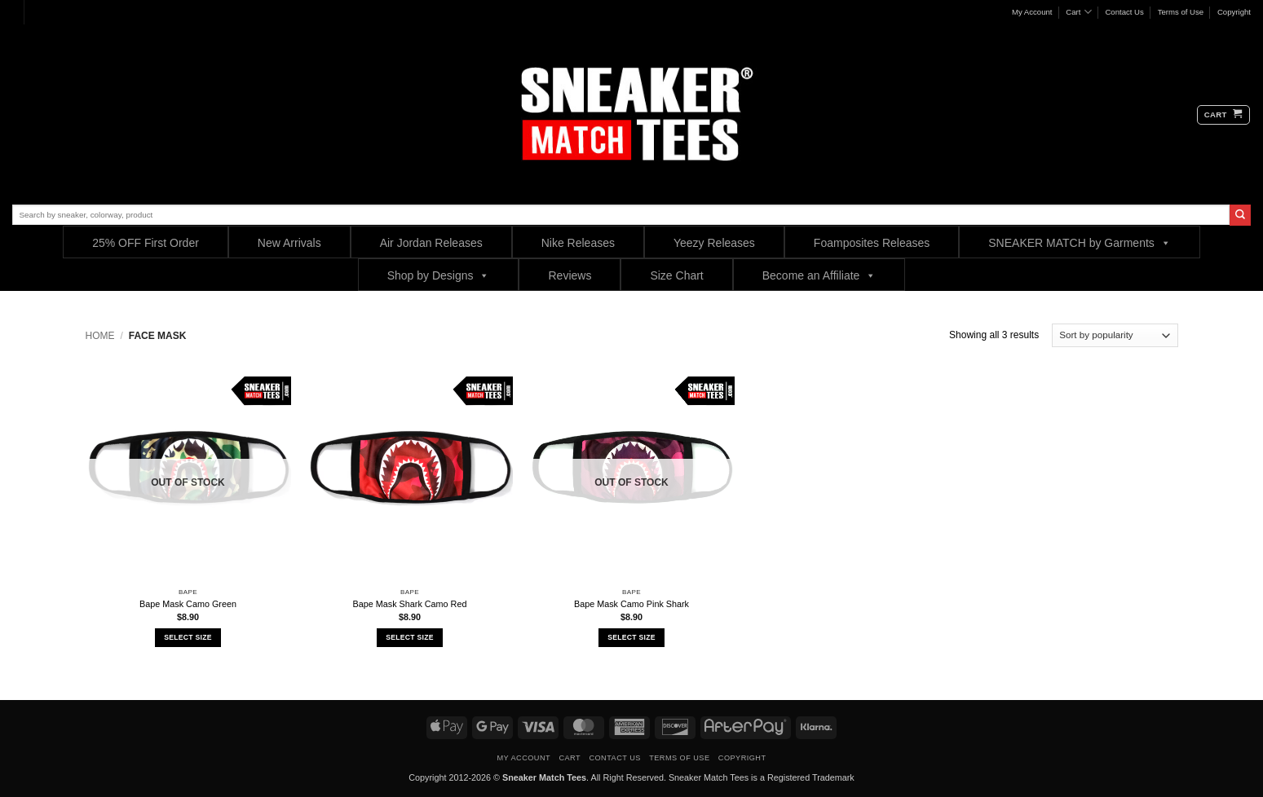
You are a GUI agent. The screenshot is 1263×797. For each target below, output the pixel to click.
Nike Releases (578, 242)
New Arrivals (289, 242)
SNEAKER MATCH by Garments (1079, 242)
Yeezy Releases (714, 242)
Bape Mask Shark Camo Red (410, 604)
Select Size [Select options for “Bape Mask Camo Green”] (187, 637)
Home (100, 335)
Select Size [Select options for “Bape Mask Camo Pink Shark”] (631, 637)
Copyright (1234, 11)
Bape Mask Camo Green (187, 604)
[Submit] (1240, 215)
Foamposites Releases (872, 242)
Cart (1078, 12)
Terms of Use (1181, 11)
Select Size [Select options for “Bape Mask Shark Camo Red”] (409, 637)
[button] (1223, 115)
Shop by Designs (438, 275)
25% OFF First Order (145, 242)
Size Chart (676, 275)
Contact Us (1124, 11)
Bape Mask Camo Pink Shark (631, 604)
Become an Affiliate (819, 275)
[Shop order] (1115, 335)
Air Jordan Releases (431, 242)
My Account (1032, 11)
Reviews (569, 275)
